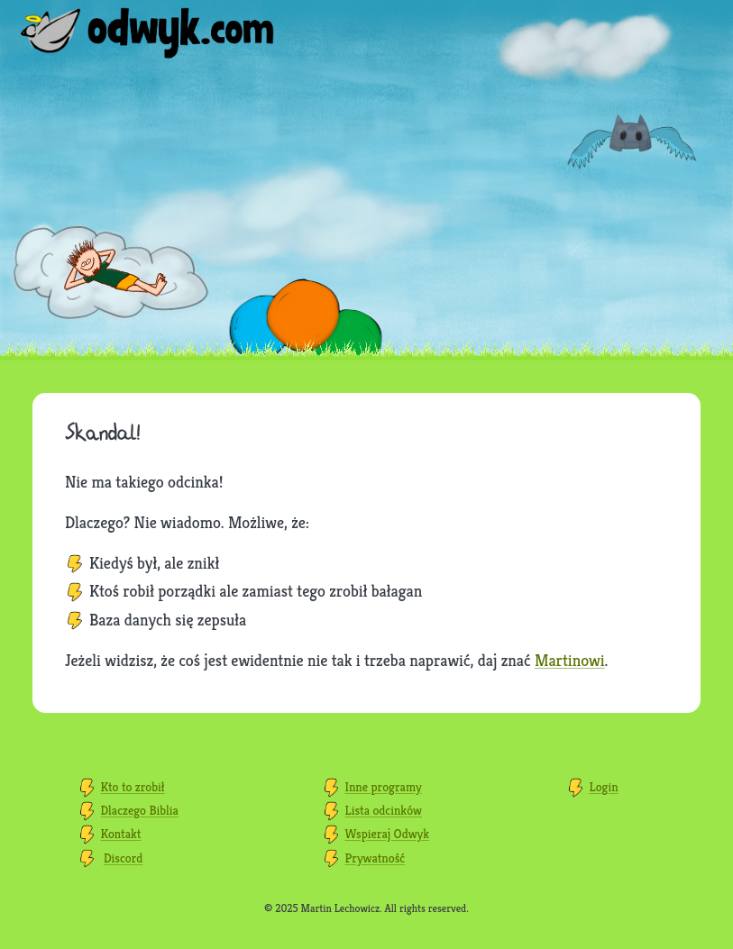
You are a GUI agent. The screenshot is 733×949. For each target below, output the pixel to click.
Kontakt (121, 834)
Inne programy (383, 787)
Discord (123, 858)
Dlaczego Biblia (140, 810)
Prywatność (375, 858)
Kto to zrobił (133, 787)
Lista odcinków (383, 810)
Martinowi (570, 660)
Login (603, 787)
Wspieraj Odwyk (387, 834)
